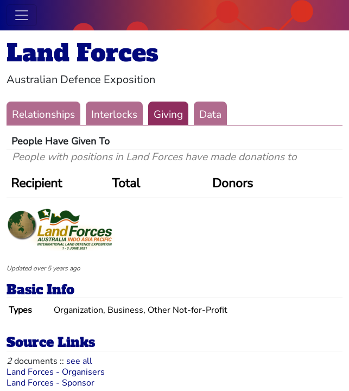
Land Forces (82, 53)
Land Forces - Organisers (56, 372)
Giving (168, 115)
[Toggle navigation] (22, 15)
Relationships (43, 115)
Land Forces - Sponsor (50, 383)
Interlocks (114, 115)
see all (79, 361)
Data (210, 115)
